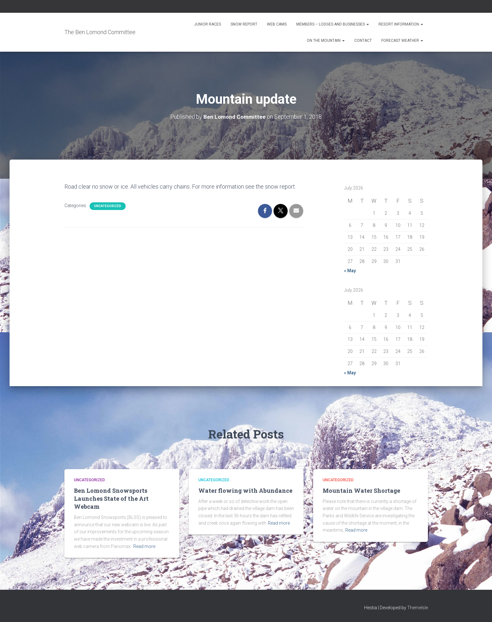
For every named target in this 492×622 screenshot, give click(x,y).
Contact (363, 40)
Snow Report (244, 24)
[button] (367, 24)
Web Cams (277, 24)
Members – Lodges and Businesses (332, 24)
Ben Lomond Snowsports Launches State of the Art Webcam (111, 498)
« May (350, 270)
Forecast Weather (402, 40)
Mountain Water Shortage (361, 490)
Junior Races (207, 24)
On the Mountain (326, 40)
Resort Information (400, 24)
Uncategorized (107, 206)
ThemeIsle (417, 607)
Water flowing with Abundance (245, 490)
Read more (144, 546)
